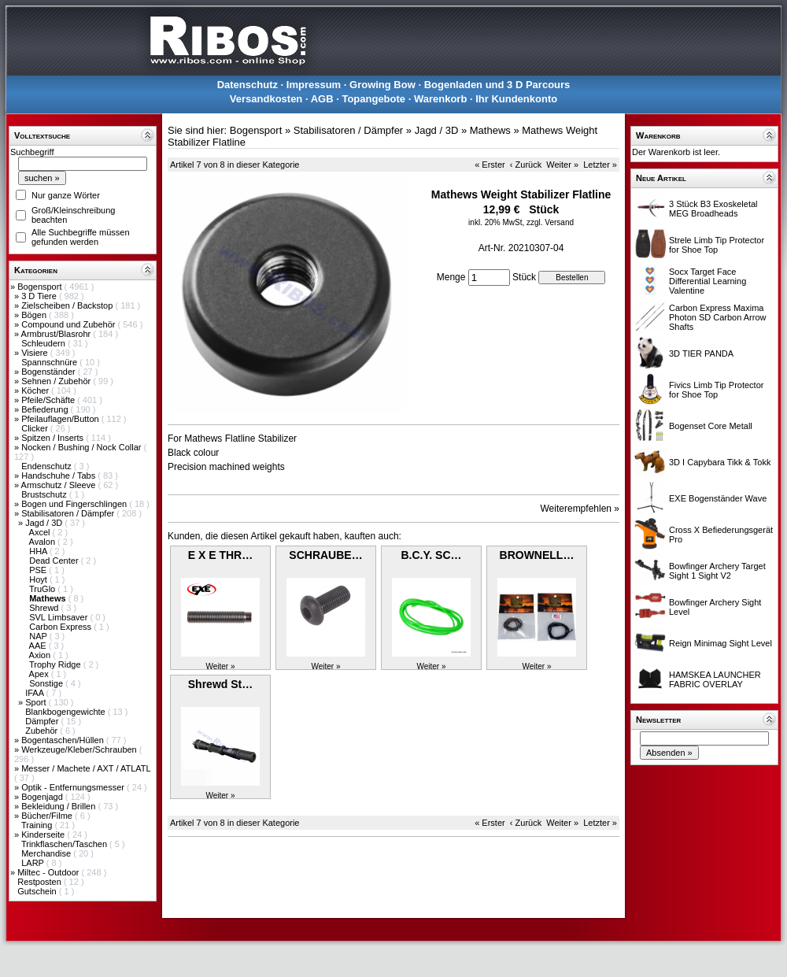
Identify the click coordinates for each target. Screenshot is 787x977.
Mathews (490, 130)
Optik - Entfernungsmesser (74, 787)
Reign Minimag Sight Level (720, 643)
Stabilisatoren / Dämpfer (68, 513)
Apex (40, 674)
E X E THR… (220, 555)
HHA (39, 551)
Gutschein (38, 891)
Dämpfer (43, 721)
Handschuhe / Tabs (59, 475)
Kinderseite (44, 834)
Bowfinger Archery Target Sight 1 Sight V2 (717, 570)
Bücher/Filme (48, 815)
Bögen (35, 315)
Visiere (35, 352)
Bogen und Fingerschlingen (75, 504)
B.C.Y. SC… (431, 555)
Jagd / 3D (45, 522)
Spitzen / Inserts (53, 437)
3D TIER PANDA (701, 353)
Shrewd (45, 607)
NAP (39, 636)
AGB (322, 99)
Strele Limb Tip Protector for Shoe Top (716, 244)
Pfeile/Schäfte (49, 400)
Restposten (40, 881)
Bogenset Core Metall (710, 426)
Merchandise (47, 853)
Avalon (43, 541)
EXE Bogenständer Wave (718, 498)
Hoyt (39, 579)
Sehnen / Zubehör (57, 381)
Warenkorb (440, 99)
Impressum (313, 85)
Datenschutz (247, 85)
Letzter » (600, 164)
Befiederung (45, 409)
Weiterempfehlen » (580, 508)
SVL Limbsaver (59, 617)
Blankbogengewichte (66, 711)
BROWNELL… (537, 555)
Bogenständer (49, 371)
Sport (36, 702)
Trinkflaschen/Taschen (65, 844)
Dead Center (54, 560)
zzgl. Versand (550, 222)
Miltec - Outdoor (49, 872)
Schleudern (44, 343)
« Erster (490, 164)
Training (37, 825)
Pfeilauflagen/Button (61, 419)
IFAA (35, 693)
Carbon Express (61, 626)
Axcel (41, 532)
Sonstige (47, 683)
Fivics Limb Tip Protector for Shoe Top (716, 389)
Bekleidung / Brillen (59, 806)
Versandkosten (266, 99)
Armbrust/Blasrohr (57, 334)
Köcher (36, 390)
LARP (33, 863)
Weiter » (562, 164)
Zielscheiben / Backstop (68, 305)
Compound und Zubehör (69, 324)
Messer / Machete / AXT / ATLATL (85, 768)
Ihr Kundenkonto (516, 99)
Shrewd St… (220, 684)
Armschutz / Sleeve (59, 485)
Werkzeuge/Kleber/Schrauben (80, 749)
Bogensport (40, 286)
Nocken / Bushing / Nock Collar (82, 447)
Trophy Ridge (56, 664)
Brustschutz (45, 494)
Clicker (35, 428)
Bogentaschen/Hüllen (63, 740)
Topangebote (373, 99)
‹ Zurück (525, 164)
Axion (41, 655)
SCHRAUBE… (325, 555)
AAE (39, 645)
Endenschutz (47, 466)
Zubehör (42, 730)
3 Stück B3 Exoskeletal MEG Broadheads (713, 208)
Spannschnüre (50, 362)
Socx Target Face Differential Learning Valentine (707, 281)
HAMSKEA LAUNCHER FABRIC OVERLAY (715, 679)
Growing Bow (382, 85)
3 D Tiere (40, 296)
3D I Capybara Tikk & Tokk (719, 462)
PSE (39, 570)
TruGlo (43, 589)
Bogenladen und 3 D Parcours (497, 85)
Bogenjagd (43, 796)
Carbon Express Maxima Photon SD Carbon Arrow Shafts (718, 317)
